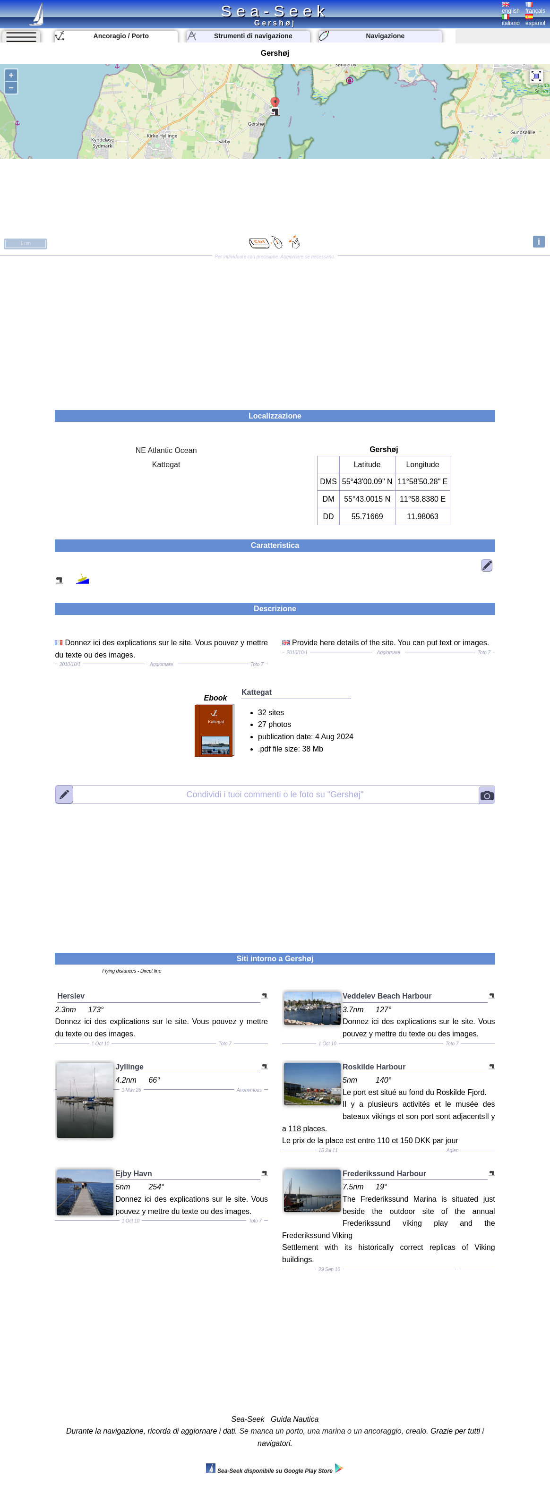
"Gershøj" (275, 794)
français (535, 8)
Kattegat (166, 465)
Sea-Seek (275, 11)
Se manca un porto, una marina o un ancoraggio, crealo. (333, 1431)
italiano (511, 20)
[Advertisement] (275, 330)
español (535, 20)
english (511, 8)
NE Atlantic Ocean (166, 450)
